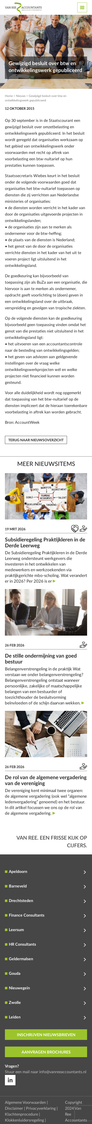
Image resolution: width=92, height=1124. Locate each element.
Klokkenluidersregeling (24, 1120)
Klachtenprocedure (21, 1114)
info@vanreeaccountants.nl (62, 1072)
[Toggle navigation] (82, 7)
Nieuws (21, 95)
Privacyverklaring (41, 1108)
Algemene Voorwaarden (25, 1103)
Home (9, 95)
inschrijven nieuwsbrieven (46, 1035)
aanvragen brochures (46, 1052)
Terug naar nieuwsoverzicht (36, 440)
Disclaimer (14, 1108)
